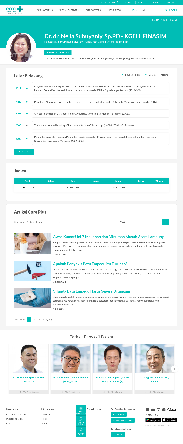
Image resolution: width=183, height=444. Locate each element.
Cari (122, 222)
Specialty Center (69, 10)
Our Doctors (93, 10)
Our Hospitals (44, 10)
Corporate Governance (17, 414)
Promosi (45, 418)
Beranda (154, 20)
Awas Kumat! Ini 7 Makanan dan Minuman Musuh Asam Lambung (108, 236)
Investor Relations (14, 418)
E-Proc (141, 2)
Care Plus (45, 414)
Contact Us (169, 2)
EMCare (154, 2)
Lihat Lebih (24, 151)
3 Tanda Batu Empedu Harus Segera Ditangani (91, 291)
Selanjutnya (44, 319)
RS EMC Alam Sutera (58, 52)
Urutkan (18, 222)
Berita (44, 423)
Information (115, 10)
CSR (8, 423)
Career (128, 2)
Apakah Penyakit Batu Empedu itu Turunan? (90, 263)
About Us (80, 414)
